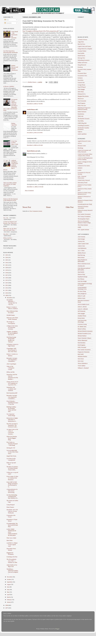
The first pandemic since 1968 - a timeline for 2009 (12, 561)
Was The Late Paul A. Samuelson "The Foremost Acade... (12, 425)
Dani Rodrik (81, 53)
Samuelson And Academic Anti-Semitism (11, 389)
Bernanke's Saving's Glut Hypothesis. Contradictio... (12, 397)
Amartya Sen (81, 241)
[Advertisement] (48, 200)
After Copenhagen (11, 364)
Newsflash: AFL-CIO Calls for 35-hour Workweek (12, 511)
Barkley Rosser (82, 253)
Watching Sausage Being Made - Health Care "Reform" (11, 339)
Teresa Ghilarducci (83, 363)
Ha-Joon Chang (82, 291)
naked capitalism (82, 134)
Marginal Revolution (83, 96)
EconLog (80, 67)
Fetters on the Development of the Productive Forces (10, 199)
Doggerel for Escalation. (10, 553)
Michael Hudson (82, 336)
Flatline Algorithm (14, 124)
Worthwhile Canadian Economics (83, 128)
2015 (6, 280)
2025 (6, 255)
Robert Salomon (82, 111)
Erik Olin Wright (82, 281)
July (8, 587)
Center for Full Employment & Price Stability (85, 158)
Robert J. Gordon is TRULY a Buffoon (12, 307)
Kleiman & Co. (82, 94)
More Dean (9, 540)
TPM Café (80, 116)
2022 (6, 262)
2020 (6, 267)
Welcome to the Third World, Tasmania (12, 318)
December (10, 297)
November (10, 577)
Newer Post (27, 207)
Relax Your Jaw (82, 105)
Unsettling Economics (83, 125)
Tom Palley (81, 121)
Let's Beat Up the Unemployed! (11, 459)
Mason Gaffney (82, 329)
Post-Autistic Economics (84, 214)
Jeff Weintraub (81, 311)
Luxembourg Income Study (85, 204)
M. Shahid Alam (82, 326)
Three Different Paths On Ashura (12, 311)
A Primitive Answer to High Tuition (12, 345)
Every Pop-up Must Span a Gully (14, 142)
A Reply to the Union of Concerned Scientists (12, 327)
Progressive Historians (83, 352)
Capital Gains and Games (84, 46)
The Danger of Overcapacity (11, 322)
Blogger (57, 628)
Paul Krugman (81, 103)
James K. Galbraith (83, 309)
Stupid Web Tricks (11, 456)
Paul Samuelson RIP (12, 393)
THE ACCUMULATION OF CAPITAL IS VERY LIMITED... (10, 184)
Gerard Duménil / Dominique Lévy (82, 288)
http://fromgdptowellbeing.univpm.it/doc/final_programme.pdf (41, 31)
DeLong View (81, 58)
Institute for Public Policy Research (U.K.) (84, 193)
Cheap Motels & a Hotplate (85, 48)
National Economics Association (83, 207)
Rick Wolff (81, 354)
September (10, 582)
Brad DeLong (81, 255)
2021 (6, 265)
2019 (6, 270)
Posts (7, 19)
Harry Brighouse (82, 293)
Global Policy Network (84, 180)
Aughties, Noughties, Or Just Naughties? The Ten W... (12, 333)
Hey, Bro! (5, 234)
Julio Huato (81, 91)
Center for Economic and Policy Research (84, 151)
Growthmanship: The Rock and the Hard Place (12, 525)
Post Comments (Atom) (36, 211)
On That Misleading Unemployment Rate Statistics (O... (12, 496)
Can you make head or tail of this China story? (12, 452)
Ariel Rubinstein (82, 248)
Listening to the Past (12, 556)
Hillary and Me (10, 372)
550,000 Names (11, 315)
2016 (6, 277)
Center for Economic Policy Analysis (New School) (85, 154)
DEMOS (80, 168)
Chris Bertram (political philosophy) (84, 268)
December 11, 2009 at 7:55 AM (35, 186)
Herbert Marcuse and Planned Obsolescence (14, 68)
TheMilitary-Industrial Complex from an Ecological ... (12, 571)
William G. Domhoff (83, 368)
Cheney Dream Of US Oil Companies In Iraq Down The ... (12, 383)
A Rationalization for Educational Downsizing (12, 491)
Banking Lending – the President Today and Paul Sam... (12, 409)
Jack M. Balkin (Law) (83, 304)
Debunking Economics (84, 60)
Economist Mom (82, 73)
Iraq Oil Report (82, 87)
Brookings (80, 148)
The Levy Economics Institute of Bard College (84, 221)
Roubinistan (81, 114)
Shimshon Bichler (82, 356)
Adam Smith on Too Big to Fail (12, 565)
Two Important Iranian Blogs (11, 414)
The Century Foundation (84, 216)
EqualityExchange (82, 276)
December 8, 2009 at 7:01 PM (34, 103)
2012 (6, 288)
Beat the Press (81, 44)
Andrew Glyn (81, 246)
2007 (6, 608)
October (9, 579)
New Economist (82, 101)
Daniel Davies (81, 55)
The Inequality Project (83, 219)
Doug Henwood (82, 65)
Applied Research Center (84, 141)
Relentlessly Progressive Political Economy (84, 108)
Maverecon (81, 98)
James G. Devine (82, 306)
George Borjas (81, 85)
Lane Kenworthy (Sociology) (82, 321)
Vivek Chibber (81, 365)
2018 (6, 272)
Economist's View (82, 75)
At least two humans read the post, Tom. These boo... (10, 222)
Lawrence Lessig (82, 324)
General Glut (81, 82)
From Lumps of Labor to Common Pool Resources (12, 478)
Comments (8, 23)
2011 (6, 290)
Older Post (69, 207)
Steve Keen (81, 358)
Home (48, 207)
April (8, 594)
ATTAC (80, 143)
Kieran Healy (81, 318)
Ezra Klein (80, 80)
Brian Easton (81, 257)
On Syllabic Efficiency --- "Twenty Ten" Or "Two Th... (12, 302)
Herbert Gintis (81, 298)
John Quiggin (81, 89)
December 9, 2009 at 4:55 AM (35, 145)
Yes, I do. (5, 218)
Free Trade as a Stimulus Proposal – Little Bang (12, 443)
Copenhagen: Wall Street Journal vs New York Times (12, 350)
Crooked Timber (82, 51)
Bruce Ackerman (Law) (84, 263)
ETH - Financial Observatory (82, 177)
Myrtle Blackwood (32, 151)
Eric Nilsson (81, 279)
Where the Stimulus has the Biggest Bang (12, 438)
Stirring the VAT (11, 448)
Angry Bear (81, 41)
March (9, 597)
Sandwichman (31, 109)
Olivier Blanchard (82, 340)
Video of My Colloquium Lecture (10, 368)
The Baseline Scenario (83, 118)
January (9, 602)
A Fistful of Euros (82, 39)
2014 (6, 282)
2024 (6, 257)
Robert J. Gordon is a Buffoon (12, 354)
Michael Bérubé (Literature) (85, 331)
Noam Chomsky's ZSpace (84, 338)
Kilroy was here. (7, 238)
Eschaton (80, 78)
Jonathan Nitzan (82, 316)
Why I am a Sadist (11, 538)
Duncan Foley (81, 274)
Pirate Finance (10, 507)
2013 (6, 285)
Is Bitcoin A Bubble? (8, 86)
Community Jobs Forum (11, 516)
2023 (6, 260)
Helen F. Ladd (81, 296)
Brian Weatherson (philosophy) (82, 260)
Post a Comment (29, 190)
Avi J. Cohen (81, 250)
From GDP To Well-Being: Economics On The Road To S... (12, 484)
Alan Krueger (81, 239)
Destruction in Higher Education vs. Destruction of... (12, 419)
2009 (6, 295)
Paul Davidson (81, 342)
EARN (79, 170)
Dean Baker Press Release (11, 549)
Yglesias (80, 131)
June (8, 589)
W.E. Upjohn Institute (83, 229)
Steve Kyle (81, 361)
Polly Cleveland (82, 347)
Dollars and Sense (82, 62)
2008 (6, 605)
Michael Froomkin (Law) (84, 333)
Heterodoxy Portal (82, 182)
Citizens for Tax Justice (84, 165)
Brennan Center (82, 145)
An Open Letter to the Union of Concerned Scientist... (12, 432)
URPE (79, 227)
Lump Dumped (10, 504)
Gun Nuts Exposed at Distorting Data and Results (10, 51)
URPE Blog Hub (82, 123)
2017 (6, 275)
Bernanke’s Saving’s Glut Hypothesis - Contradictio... (12, 359)
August (9, 584)
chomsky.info (81, 266)
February (9, 599)
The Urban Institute (83, 225)
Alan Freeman (81, 236)
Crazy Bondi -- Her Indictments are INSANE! (14, 35)
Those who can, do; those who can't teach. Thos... (10, 229)
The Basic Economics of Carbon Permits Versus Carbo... (12, 468)
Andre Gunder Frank (83, 243)
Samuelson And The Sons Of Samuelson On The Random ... (12, 377)
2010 (6, 293)
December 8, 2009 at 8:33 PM (34, 132)
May (8, 592)
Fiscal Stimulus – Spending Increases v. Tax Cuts (12, 402)
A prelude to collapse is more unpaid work (12, 544)
